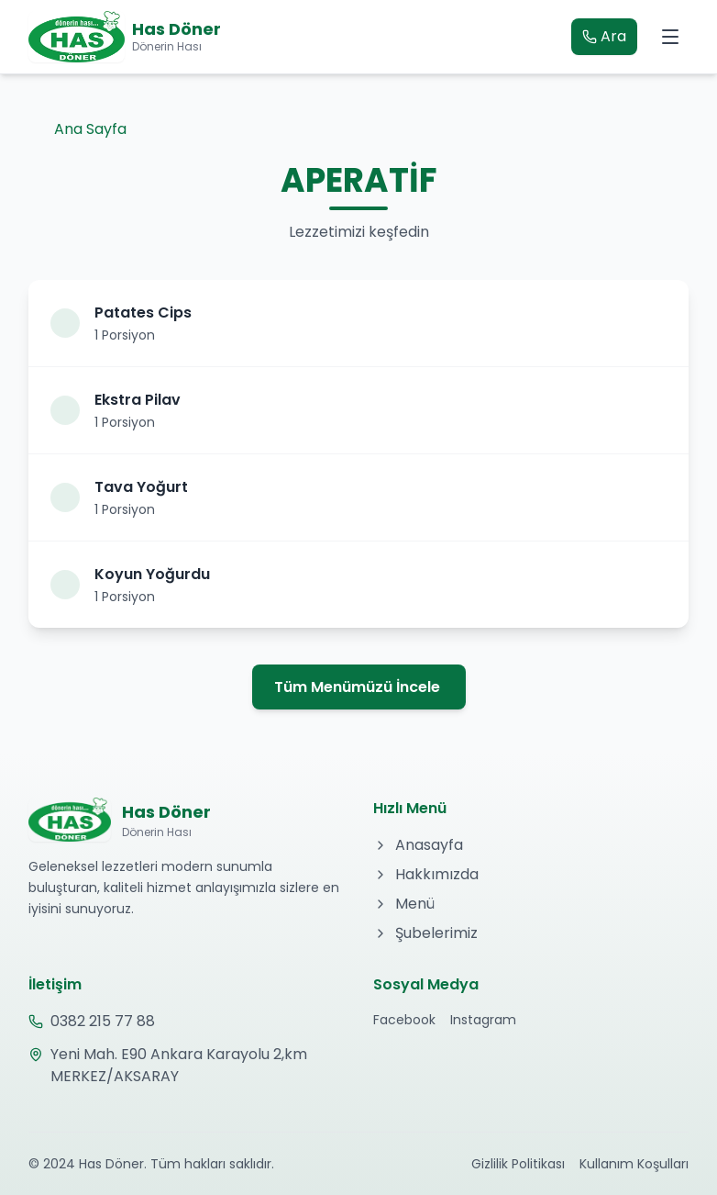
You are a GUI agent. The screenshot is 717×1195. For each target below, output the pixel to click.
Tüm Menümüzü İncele (357, 687)
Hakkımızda (426, 874)
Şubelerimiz (425, 933)
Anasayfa (418, 844)
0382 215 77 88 (91, 1021)
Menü (404, 903)
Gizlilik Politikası (518, 1164)
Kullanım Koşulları (634, 1164)
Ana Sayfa (77, 129)
